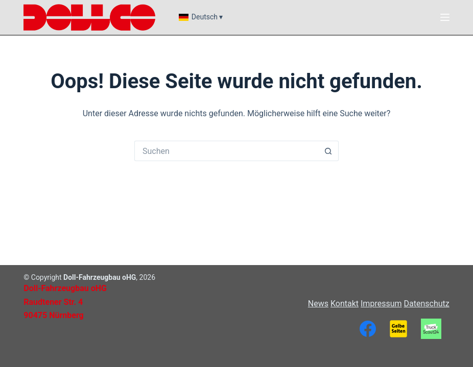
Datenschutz (426, 303)
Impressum (381, 303)
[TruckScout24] (431, 329)
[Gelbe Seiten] (398, 329)
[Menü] (445, 17)
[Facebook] (368, 329)
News (318, 303)
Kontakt (344, 303)
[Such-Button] (328, 151)
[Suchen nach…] (226, 151)
